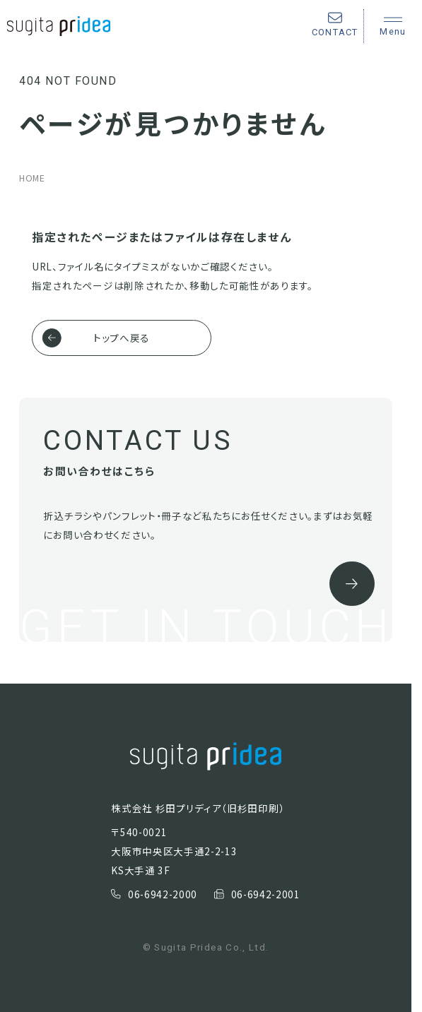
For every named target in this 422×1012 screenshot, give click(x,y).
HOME (32, 178)
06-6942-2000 (154, 894)
